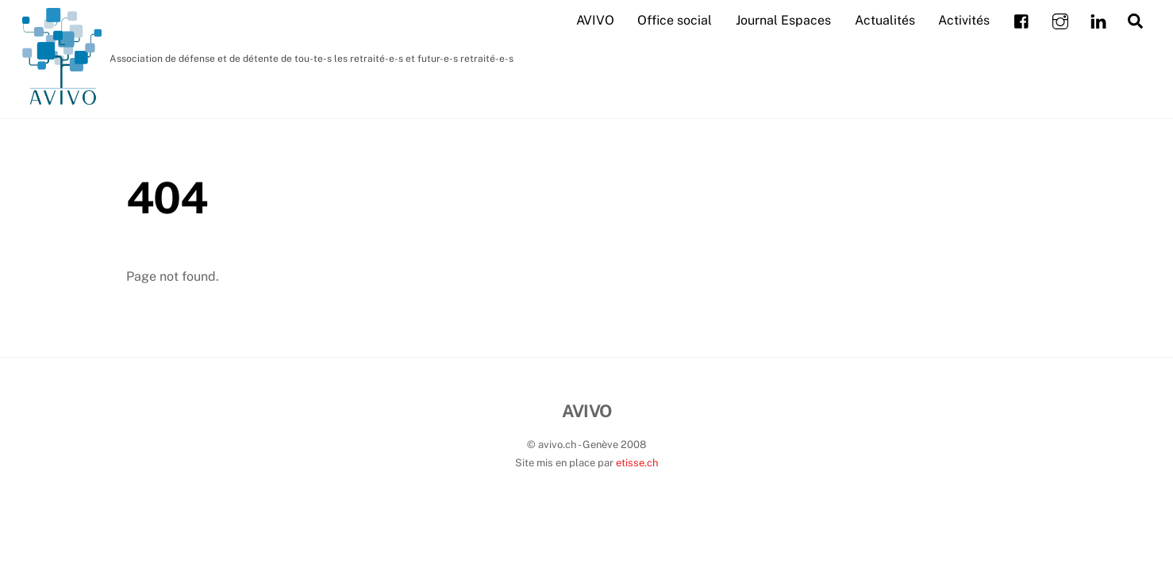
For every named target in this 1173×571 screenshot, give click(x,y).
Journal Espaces (783, 20)
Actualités (885, 20)
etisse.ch (637, 463)
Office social (674, 20)
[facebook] (1022, 19)
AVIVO (595, 20)
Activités (964, 20)
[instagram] (1060, 19)
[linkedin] (1098, 19)
